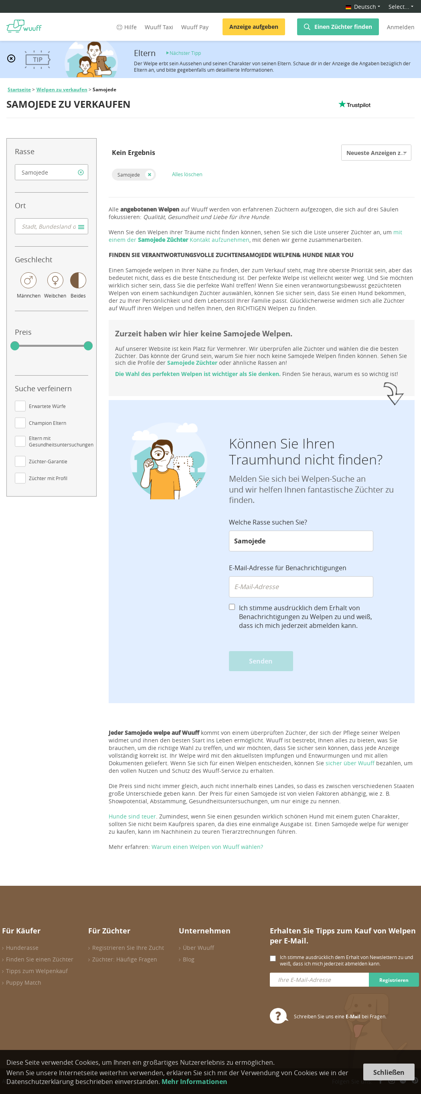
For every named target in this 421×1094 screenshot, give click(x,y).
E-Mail (353, 1016)
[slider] (14, 346)
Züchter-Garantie (48, 461)
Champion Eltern (47, 423)
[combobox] (51, 172)
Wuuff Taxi (159, 27)
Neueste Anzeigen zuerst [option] (380, 153)
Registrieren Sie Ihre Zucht (128, 947)
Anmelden (401, 27)
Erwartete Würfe (47, 406)
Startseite (19, 89)
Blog (188, 959)
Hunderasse (22, 947)
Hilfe (126, 27)
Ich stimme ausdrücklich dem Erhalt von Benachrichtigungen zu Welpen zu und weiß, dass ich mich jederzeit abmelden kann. (305, 616)
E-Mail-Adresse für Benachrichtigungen (287, 567)
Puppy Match (23, 982)
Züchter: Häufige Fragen (124, 959)
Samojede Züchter (192, 362)
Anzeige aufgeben (253, 26)
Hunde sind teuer (132, 816)
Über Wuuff (198, 947)
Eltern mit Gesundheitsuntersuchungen (61, 441)
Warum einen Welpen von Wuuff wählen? (207, 847)
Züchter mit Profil (48, 478)
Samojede (128, 174)
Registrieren (394, 980)
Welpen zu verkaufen (61, 89)
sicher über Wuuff (350, 763)
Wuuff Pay (194, 27)
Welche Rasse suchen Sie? (268, 522)
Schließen (389, 1072)
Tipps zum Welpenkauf (37, 971)
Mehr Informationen (194, 1081)
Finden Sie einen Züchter (39, 959)
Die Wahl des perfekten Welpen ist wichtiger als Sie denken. (198, 374)
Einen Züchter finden (343, 26)
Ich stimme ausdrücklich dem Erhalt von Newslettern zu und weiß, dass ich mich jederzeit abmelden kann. (346, 960)
